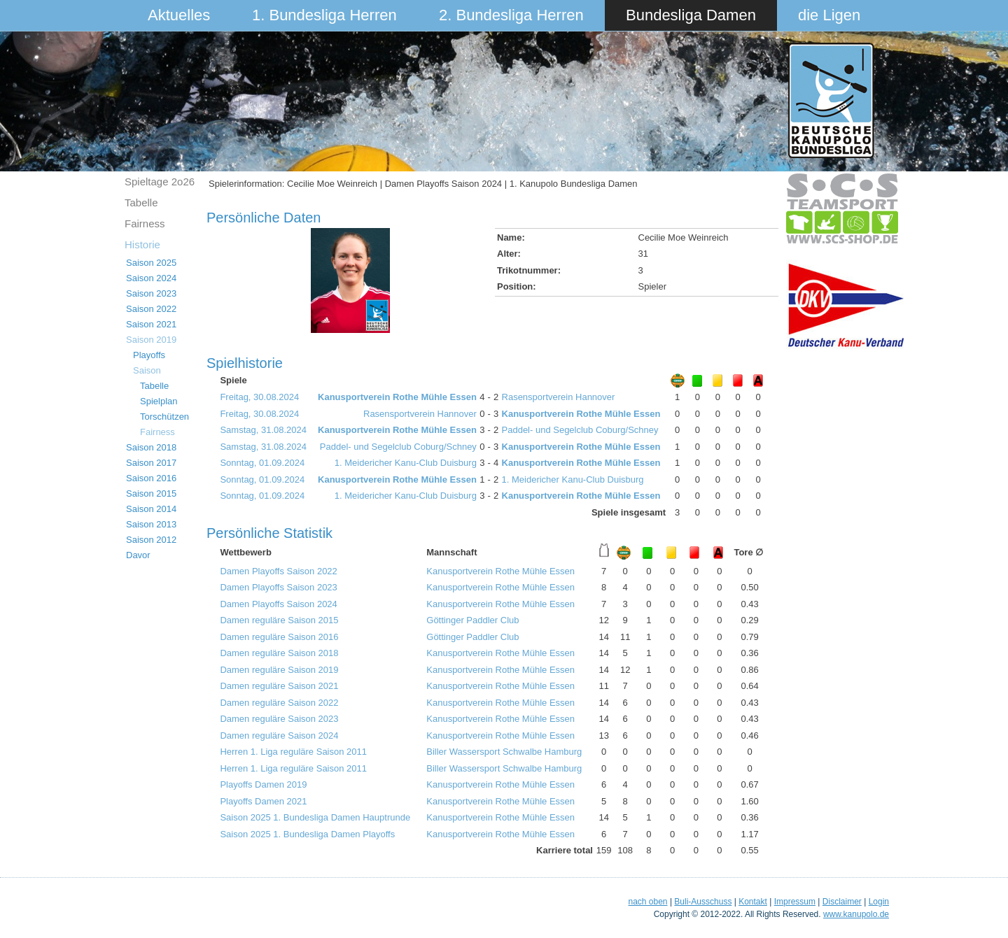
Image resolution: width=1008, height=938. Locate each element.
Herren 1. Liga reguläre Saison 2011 (293, 751)
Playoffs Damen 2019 (263, 784)
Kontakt (752, 902)
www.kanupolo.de (856, 914)
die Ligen (829, 15)
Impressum (795, 902)
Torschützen (164, 416)
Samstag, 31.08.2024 (263, 430)
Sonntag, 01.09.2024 (262, 462)
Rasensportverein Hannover (558, 397)
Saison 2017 (151, 462)
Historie (142, 244)
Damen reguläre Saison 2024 (279, 735)
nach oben (647, 902)
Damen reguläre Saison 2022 (279, 702)
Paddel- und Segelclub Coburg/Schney (580, 430)
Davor (138, 555)
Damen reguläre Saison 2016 (279, 637)
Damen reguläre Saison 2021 (279, 686)
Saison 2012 (151, 539)
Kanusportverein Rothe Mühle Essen (397, 397)
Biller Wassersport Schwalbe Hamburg (504, 751)
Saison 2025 (151, 262)
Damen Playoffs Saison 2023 (278, 587)
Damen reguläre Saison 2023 (279, 718)
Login (879, 902)
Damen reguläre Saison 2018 (279, 653)
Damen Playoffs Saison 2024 (278, 604)
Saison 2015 (151, 493)
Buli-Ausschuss (703, 902)
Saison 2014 (151, 509)
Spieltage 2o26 (160, 181)
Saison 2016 (151, 478)
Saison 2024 (151, 278)
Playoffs (149, 355)
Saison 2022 (151, 309)
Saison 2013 (151, 524)
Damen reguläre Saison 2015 (279, 620)
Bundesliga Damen (691, 15)
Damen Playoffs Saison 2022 (278, 571)
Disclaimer (842, 902)
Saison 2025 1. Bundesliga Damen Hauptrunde (315, 817)
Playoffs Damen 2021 (263, 801)
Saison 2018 (151, 447)
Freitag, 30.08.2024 (259, 397)
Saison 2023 (151, 293)
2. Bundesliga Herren (511, 15)
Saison (147, 370)
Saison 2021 (151, 324)
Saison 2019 (151, 339)
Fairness (145, 223)
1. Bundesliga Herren (324, 15)
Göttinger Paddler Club (472, 620)
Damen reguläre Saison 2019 (279, 670)
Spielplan (159, 401)
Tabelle (141, 202)
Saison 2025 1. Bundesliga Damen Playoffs (307, 834)
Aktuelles (179, 15)
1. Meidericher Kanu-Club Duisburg (406, 462)
